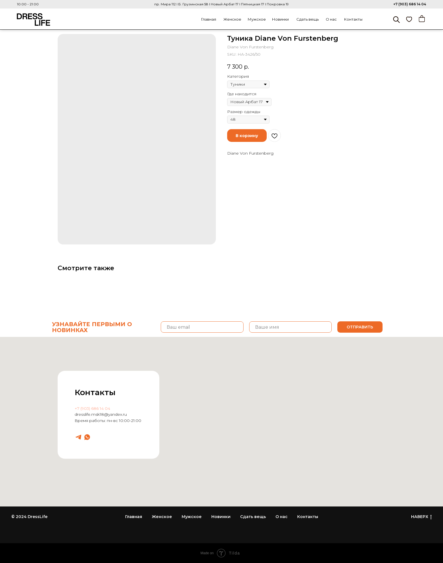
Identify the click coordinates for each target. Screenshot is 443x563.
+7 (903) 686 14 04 (409, 4)
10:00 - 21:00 (28, 4)
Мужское (257, 19)
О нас (331, 19)
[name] (290, 327)
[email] (202, 327)
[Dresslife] (78, 437)
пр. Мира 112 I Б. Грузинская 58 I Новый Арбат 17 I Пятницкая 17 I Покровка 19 (221, 4)
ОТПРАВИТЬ (360, 327)
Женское (232, 19)
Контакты (353, 19)
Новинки (280, 19)
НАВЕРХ (421, 516)
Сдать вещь (307, 19)
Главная (208, 19)
